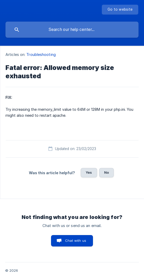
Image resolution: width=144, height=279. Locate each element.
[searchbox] (72, 30)
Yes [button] (89, 172)
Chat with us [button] (75, 240)
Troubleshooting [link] (41, 54)
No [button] (106, 172)
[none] (120, 10)
